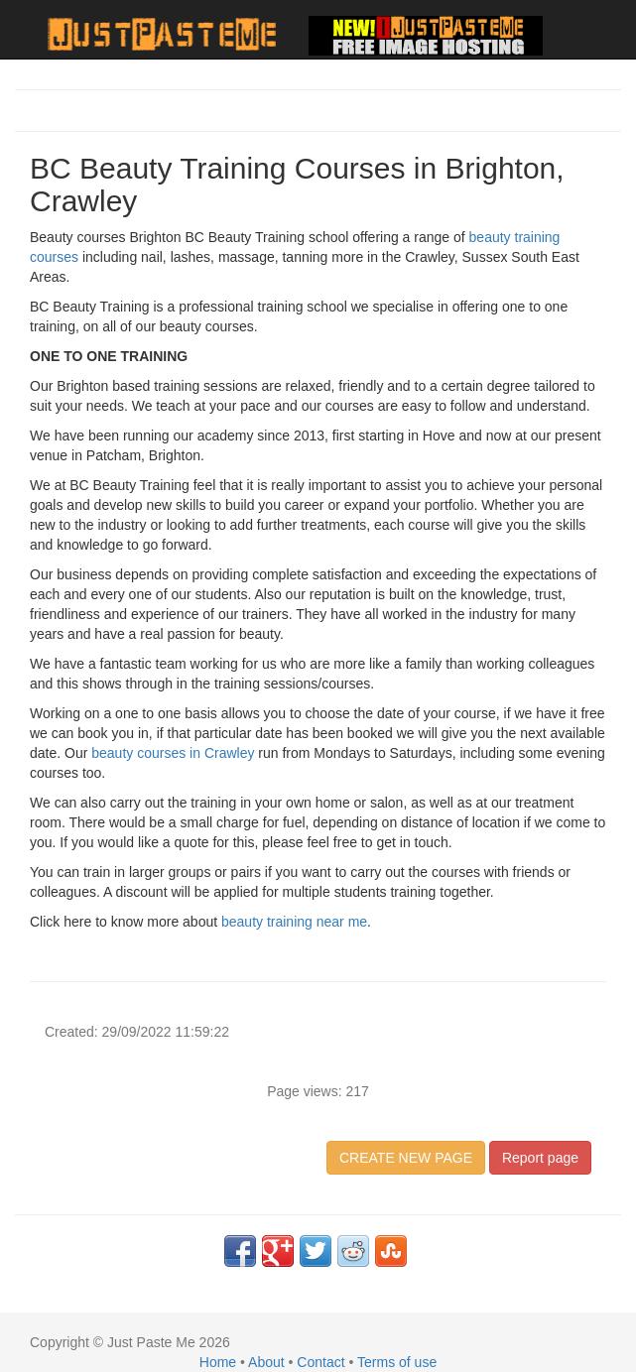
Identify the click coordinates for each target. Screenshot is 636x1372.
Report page (540, 1158)
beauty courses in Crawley (172, 753)
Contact (320, 1362)
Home (217, 1362)
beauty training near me (294, 922)
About (266, 1362)
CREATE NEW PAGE (405, 1158)
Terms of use (397, 1362)
